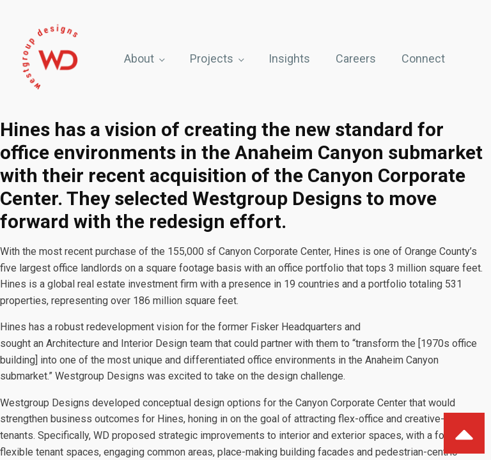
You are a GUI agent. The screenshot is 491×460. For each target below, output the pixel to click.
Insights (289, 58)
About (139, 58)
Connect (423, 58)
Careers (356, 58)
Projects (211, 58)
